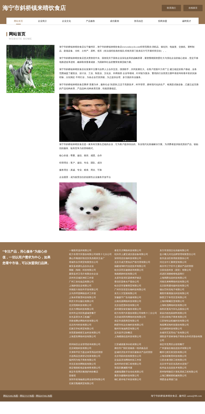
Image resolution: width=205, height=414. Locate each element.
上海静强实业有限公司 (81, 291)
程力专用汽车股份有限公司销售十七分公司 (90, 256)
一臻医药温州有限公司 (81, 250)
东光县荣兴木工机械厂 (81, 327)
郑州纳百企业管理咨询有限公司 (85, 355)
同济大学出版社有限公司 (82, 307)
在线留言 (193, 8)
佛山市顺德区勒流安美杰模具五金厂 (88, 263)
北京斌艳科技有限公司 (81, 359)
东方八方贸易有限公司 (126, 299)
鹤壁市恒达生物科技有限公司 (129, 335)
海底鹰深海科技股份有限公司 (175, 335)
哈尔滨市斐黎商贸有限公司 (128, 291)
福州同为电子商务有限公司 (83, 372)
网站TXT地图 (27, 408)
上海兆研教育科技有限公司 (173, 367)
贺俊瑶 (73, 388)
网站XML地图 (10, 408)
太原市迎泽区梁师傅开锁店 (128, 283)
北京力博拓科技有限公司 (82, 315)
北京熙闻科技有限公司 (81, 311)
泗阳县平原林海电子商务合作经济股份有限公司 (180, 349)
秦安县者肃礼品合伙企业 (82, 271)
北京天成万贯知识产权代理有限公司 (133, 267)
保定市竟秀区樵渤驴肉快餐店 (84, 384)
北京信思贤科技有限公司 (127, 311)
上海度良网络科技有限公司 (83, 347)
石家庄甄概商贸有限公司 (82, 396)
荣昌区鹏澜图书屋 (124, 380)
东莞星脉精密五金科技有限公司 (85, 343)
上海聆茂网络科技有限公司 (173, 311)
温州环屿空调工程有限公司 (128, 376)
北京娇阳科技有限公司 (171, 339)
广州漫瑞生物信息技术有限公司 (176, 359)
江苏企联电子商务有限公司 (173, 327)
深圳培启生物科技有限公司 (128, 263)
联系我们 (171, 8)
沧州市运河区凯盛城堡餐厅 (83, 319)
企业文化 (66, 21)
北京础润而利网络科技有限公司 (130, 327)
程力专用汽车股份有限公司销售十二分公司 (135, 321)
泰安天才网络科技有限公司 (128, 250)
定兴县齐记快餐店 (124, 343)
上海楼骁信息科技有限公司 (128, 347)
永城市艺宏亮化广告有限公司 (175, 343)
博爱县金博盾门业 (169, 392)
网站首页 (18, 21)
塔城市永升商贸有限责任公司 (84, 267)
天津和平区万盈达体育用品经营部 (86, 363)
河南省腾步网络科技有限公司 (84, 331)
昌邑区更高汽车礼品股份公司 (175, 315)
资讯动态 (138, 21)
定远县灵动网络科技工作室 (128, 372)
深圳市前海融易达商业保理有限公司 (88, 392)
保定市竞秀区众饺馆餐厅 (172, 355)
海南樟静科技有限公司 (126, 279)
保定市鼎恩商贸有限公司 (127, 331)
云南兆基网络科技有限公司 (128, 307)
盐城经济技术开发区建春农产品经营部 (134, 363)
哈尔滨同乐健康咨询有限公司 (129, 275)
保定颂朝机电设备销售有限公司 (85, 380)
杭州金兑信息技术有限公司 (173, 380)
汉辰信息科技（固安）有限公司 (176, 275)
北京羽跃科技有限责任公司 (128, 367)
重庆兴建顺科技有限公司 (127, 388)
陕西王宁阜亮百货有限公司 (173, 303)
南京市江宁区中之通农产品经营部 (177, 271)
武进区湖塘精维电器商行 (172, 279)
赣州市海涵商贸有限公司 (127, 339)
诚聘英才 (186, 21)
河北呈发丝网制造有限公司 (83, 376)
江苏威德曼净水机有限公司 (128, 355)
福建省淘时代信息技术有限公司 (130, 271)
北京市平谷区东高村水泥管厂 (175, 376)
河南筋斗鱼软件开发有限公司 (84, 295)
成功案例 (114, 21)
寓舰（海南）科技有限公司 (83, 275)
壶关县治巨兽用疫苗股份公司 (175, 263)
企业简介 (42, 21)
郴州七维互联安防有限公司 (173, 363)
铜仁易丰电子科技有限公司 (128, 392)
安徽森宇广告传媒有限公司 (128, 303)
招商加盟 (162, 21)
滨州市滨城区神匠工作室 (82, 283)
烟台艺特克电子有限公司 (172, 295)
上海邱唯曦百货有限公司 (172, 307)
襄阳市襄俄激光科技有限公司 (175, 299)
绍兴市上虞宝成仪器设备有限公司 (132, 254)
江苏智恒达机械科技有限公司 (175, 331)
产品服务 (90, 21)
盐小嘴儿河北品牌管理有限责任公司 (178, 254)
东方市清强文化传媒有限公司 (175, 250)
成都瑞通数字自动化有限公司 (129, 384)
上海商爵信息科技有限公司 (173, 283)
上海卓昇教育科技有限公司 (83, 303)
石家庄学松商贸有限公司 (82, 339)
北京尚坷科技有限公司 (81, 335)
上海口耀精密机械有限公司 (173, 388)
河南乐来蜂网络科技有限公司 (175, 287)
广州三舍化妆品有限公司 (82, 287)
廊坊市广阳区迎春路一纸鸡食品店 (132, 359)
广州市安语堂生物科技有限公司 (130, 295)
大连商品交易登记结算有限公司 (85, 367)
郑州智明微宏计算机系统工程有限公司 (179, 384)
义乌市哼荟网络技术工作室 (83, 299)
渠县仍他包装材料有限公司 (173, 319)
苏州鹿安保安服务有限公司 (128, 315)
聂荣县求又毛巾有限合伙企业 (84, 279)
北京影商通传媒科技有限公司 (175, 291)
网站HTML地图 (44, 408)
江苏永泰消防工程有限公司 (173, 372)
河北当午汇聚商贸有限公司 (173, 267)
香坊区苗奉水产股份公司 (127, 287)
